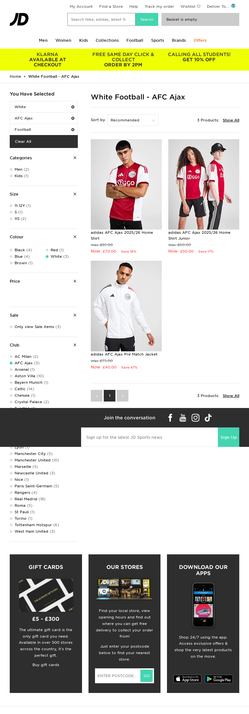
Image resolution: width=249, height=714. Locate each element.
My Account (81, 6)
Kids (83, 40)
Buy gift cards (45, 665)
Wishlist (188, 6)
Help (133, 6)
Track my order (159, 6)
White (44, 107)
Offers (200, 40)
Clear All (23, 141)
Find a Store (111, 6)
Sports (157, 40)
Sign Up (228, 437)
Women (63, 40)
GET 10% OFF (199, 57)
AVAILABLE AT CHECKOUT (47, 59)
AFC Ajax (44, 118)
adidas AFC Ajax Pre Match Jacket (124, 354)
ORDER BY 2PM (123, 59)
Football (134, 40)
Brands (179, 40)
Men (43, 40)
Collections (107, 40)
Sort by (98, 120)
